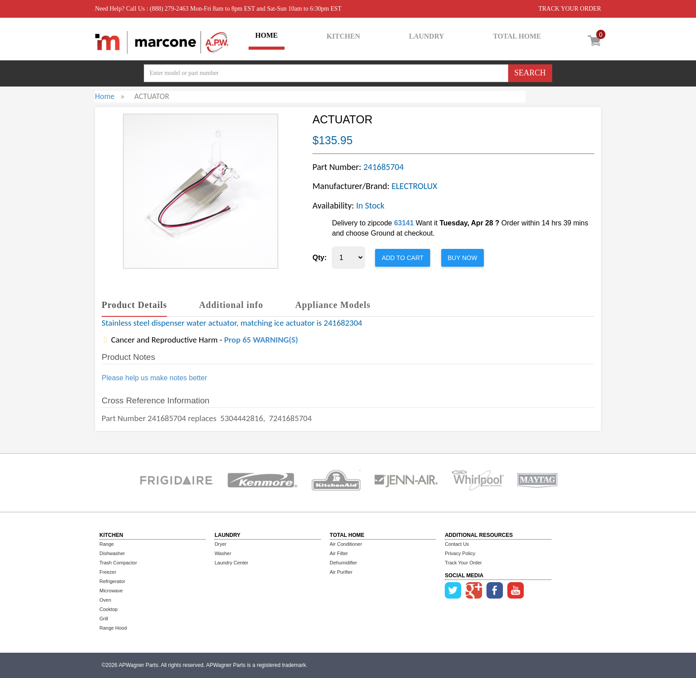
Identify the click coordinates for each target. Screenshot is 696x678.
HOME (266, 35)
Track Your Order (463, 562)
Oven (105, 600)
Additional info (231, 305)
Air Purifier (341, 572)
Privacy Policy (460, 553)
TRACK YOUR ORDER (569, 8)
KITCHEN (343, 36)
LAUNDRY (426, 36)
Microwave (111, 590)
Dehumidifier (343, 562)
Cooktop (108, 609)
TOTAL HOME (517, 36)
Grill (103, 618)
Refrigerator (112, 581)
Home (105, 96)
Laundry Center (231, 562)
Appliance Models (333, 305)
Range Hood (113, 628)
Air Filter (339, 553)
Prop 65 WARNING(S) (261, 340)
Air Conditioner (346, 544)
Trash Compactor (118, 562)
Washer (222, 553)
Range (106, 544)
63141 (404, 223)
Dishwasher (112, 553)
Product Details (134, 305)
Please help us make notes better (154, 378)
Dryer (220, 544)
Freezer (107, 572)
